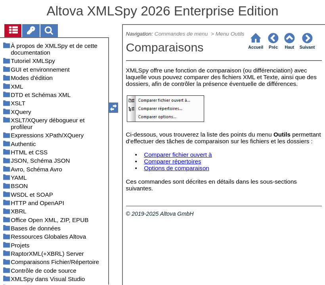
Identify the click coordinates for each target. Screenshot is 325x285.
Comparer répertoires (172, 161)
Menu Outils (230, 34)
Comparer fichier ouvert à (178, 154)
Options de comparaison (176, 168)
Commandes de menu (182, 34)
